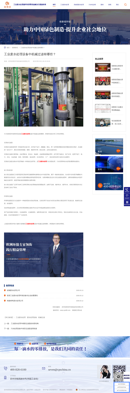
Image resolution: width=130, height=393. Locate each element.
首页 (54, 4)
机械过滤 (41, 317)
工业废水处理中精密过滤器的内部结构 (25, 323)
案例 (102, 4)
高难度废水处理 (79, 4)
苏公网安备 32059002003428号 (89, 390)
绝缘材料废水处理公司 (15, 301)
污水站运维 (92, 4)
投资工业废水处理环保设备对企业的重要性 (22, 295)
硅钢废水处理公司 (13, 290)
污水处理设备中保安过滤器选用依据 (24, 328)
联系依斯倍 (56, 14)
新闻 (109, 4)
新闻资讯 (15, 47)
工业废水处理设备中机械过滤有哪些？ (33, 47)
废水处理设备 (32, 317)
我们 (117, 4)
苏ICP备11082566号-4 (50, 390)
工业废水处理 (64, 4)
